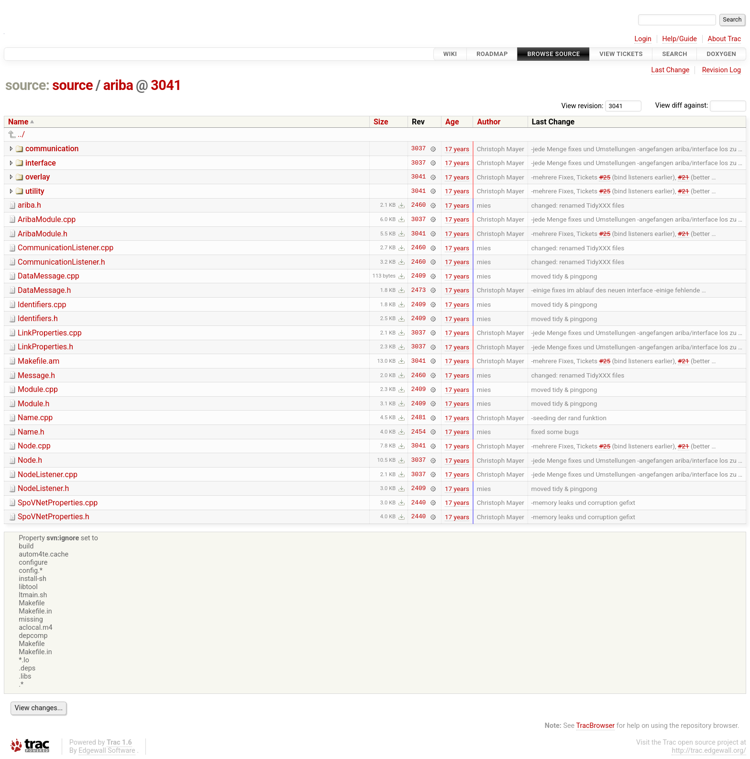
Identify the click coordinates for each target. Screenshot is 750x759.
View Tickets (620, 53)
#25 (604, 177)
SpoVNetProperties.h (53, 516)
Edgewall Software (106, 751)
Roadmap (492, 53)
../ (21, 134)
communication (52, 148)
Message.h (36, 375)
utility (34, 191)
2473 (418, 290)
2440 (418, 502)
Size (381, 121)
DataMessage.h (44, 290)
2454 (418, 431)
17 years (457, 149)
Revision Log (721, 70)
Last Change (670, 70)
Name (18, 121)
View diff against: (700, 105)
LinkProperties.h (45, 346)
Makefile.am (38, 361)
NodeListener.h (43, 488)
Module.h (33, 403)
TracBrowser (595, 726)
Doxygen (721, 53)
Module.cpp (38, 389)
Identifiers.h (38, 318)
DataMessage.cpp (48, 275)
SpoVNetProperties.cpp (58, 502)
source (72, 85)
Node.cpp (34, 445)
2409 (418, 276)
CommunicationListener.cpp (65, 247)
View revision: (583, 105)
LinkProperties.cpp (50, 332)
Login (642, 39)
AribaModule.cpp (47, 219)
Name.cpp (35, 417)
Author (488, 121)
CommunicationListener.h (61, 262)
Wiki (450, 53)
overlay (37, 176)
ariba (118, 85)
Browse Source (553, 53)
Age (452, 121)
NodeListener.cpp (47, 474)
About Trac (724, 39)
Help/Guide (679, 39)
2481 (418, 417)
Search (674, 53)
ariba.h (29, 205)
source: (27, 85)
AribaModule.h (42, 233)
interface (40, 162)
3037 (418, 149)
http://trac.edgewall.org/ (709, 751)
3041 (166, 85)
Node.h (30, 460)
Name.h (31, 431)
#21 (683, 177)
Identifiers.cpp (42, 304)
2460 (418, 205)
